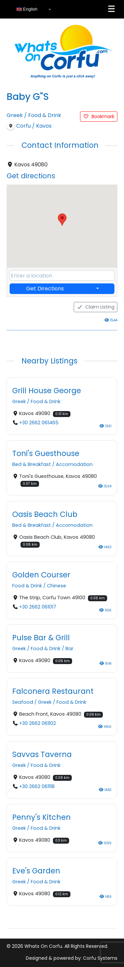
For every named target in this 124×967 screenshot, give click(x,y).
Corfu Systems (100, 958)
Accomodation (74, 464)
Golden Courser (41, 574)
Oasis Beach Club (44, 514)
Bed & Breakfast (31, 464)
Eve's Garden (36, 870)
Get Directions (45, 288)
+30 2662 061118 (37, 786)
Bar (69, 648)
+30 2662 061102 (37, 723)
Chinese (56, 585)
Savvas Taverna (42, 754)
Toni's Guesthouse (45, 453)
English (27, 9)
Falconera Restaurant (53, 691)
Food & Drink (44, 115)
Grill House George (46, 390)
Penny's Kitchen (41, 817)
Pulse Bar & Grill (41, 637)
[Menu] (111, 9)
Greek (15, 115)
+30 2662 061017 (37, 607)
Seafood (22, 702)
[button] (62, 219)
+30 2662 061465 (39, 422)
